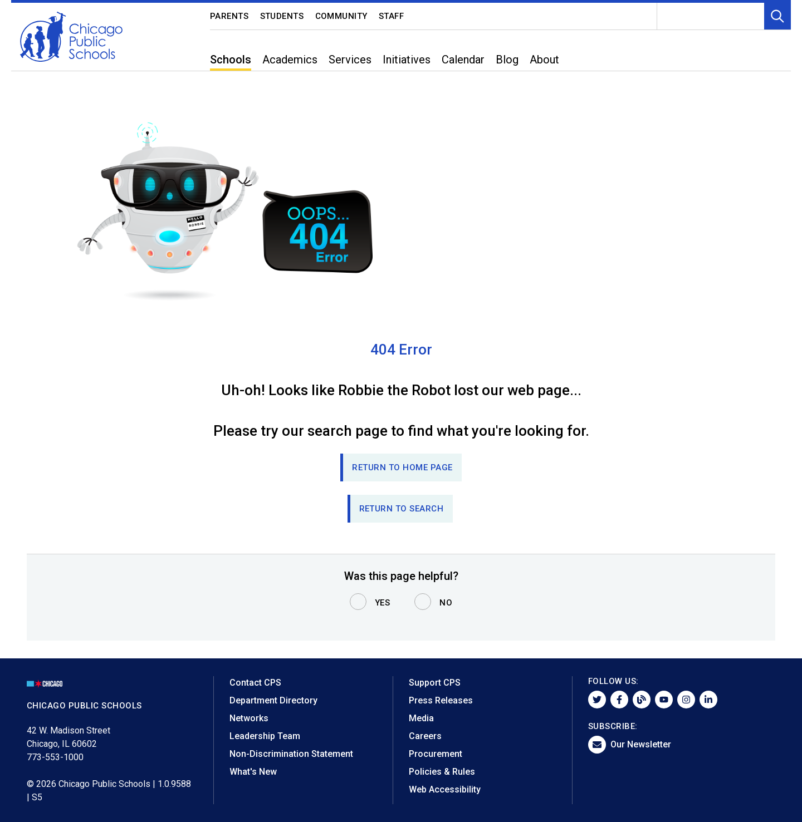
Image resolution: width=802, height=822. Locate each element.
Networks (248, 718)
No (445, 603)
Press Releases (441, 700)
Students (282, 16)
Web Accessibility (445, 789)
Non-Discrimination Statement (291, 754)
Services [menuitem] (350, 59)
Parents (229, 16)
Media (421, 718)
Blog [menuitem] (507, 59)
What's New (253, 771)
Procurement (435, 754)
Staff (391, 16)
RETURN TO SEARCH (401, 509)
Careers (425, 736)
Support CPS (435, 682)
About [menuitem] (544, 59)
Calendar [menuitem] (463, 59)
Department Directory (273, 700)
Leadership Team (264, 736)
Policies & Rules (442, 771)
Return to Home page (402, 467)
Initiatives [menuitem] (407, 59)
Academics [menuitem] (289, 59)
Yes (382, 603)
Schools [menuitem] (230, 59)
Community (341, 16)
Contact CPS (255, 682)
